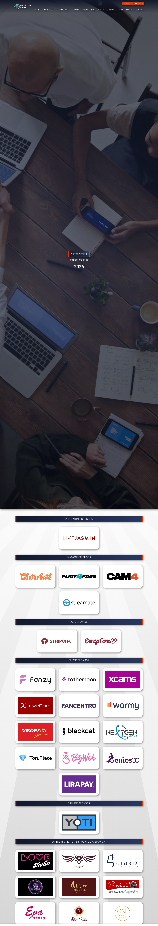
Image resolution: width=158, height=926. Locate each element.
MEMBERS (139, 3)
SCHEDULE (48, 10)
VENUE (38, 10)
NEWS (85, 10)
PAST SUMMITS (97, 10)
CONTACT (140, 10)
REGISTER (127, 3)
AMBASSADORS (62, 10)
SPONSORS (111, 10)
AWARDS (75, 10)
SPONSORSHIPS (125, 10)
